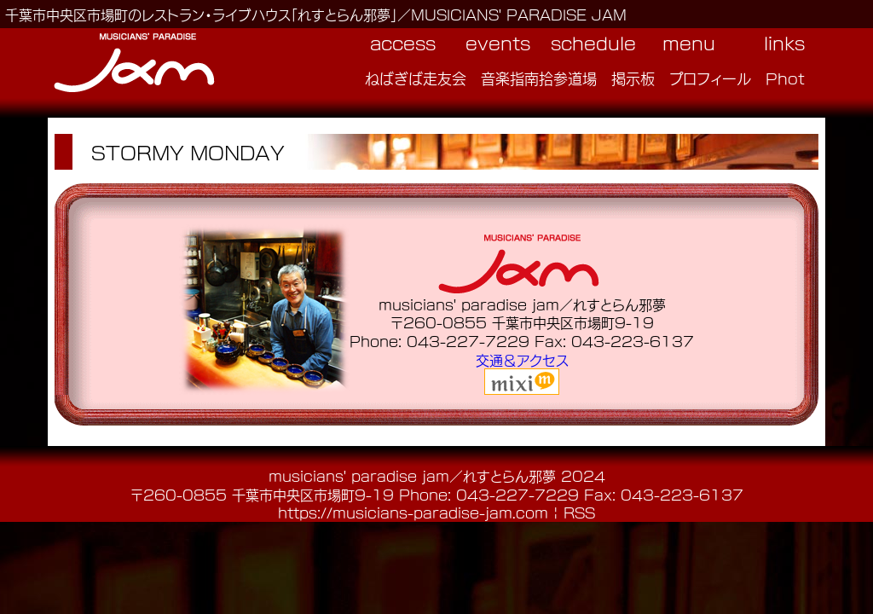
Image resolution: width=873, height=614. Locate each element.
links (784, 42)
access (403, 42)
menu (688, 42)
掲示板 (633, 78)
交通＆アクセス (522, 359)
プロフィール (710, 78)
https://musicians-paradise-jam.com (413, 512)
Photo (790, 78)
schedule (593, 42)
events (497, 42)
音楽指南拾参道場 (539, 78)
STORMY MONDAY (188, 151)
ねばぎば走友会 (415, 78)
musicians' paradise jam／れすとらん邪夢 (412, 475)
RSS (579, 512)
